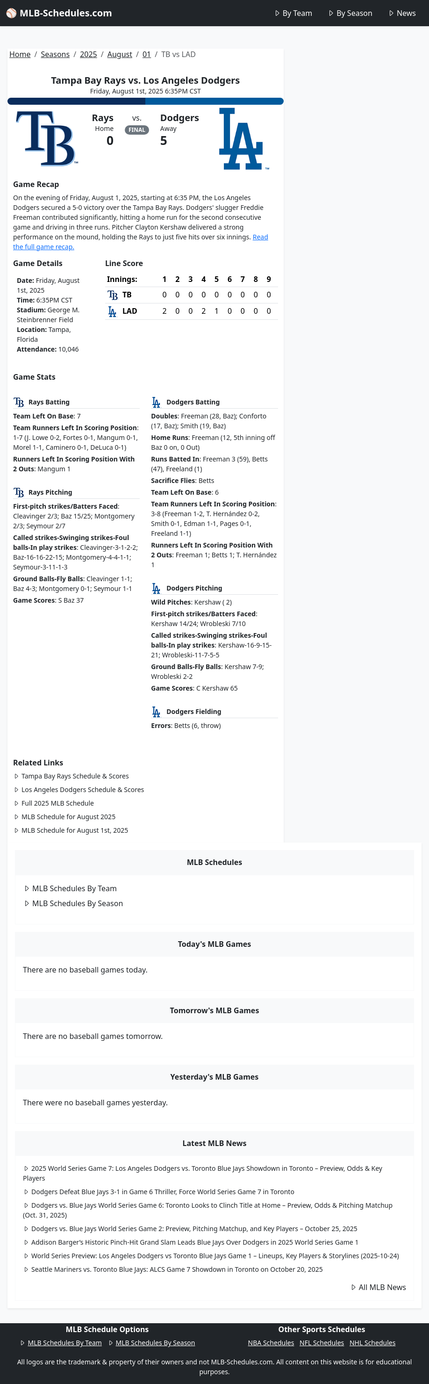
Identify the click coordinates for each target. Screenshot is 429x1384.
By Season (349, 13)
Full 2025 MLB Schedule (53, 803)
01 (147, 54)
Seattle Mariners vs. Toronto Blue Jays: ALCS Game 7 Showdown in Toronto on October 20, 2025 (173, 1269)
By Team (292, 13)
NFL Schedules (322, 1342)
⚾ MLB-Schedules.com (59, 13)
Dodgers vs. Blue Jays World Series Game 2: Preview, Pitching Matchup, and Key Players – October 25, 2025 (190, 1228)
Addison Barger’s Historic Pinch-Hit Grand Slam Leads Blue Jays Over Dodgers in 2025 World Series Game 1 (190, 1242)
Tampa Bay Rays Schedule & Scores (71, 775)
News (401, 13)
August (119, 54)
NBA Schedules (271, 1342)
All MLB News (378, 1287)
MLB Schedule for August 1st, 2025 (70, 830)
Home (20, 54)
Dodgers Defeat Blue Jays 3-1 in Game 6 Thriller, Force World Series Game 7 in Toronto (158, 1191)
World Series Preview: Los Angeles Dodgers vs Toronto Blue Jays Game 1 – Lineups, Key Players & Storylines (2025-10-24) (211, 1255)
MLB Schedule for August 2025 (64, 816)
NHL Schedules (372, 1342)
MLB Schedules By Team (70, 888)
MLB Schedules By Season (73, 903)
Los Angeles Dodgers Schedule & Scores (78, 789)
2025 (88, 54)
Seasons (55, 54)
